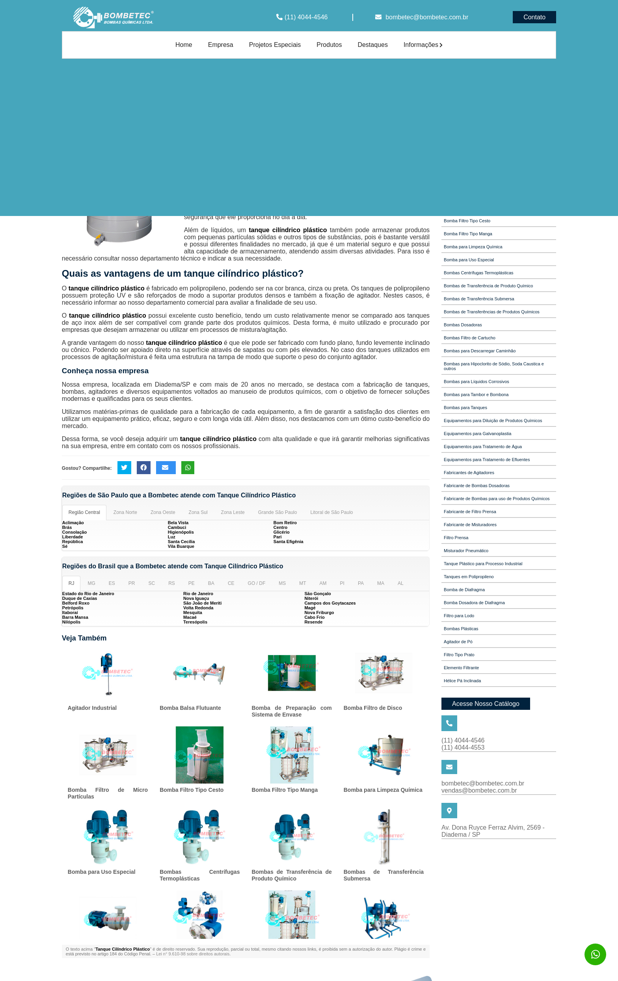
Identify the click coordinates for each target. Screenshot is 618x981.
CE (231, 583)
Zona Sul (198, 512)
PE (191, 583)
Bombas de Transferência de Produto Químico (291, 875)
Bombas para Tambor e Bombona (476, 394)
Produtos (329, 44)
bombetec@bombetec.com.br (426, 17)
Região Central (84, 512)
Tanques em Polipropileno (469, 576)
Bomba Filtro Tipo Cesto (191, 790)
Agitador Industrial (92, 708)
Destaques (372, 44)
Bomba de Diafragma (464, 589)
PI (342, 583)
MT (302, 583)
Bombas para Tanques (465, 407)
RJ (71, 583)
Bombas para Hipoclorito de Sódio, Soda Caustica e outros (494, 366)
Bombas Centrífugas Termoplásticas (200, 875)
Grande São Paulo (277, 512)
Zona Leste (233, 512)
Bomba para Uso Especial (102, 872)
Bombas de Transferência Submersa (479, 298)
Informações (423, 44)
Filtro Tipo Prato (459, 654)
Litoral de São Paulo (331, 512)
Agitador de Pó (458, 641)
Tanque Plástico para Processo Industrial (483, 563)
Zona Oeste (163, 512)
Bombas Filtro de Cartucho (469, 337)
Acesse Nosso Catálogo (485, 703)
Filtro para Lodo (459, 615)
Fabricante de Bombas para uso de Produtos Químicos (496, 498)
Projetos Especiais (275, 44)
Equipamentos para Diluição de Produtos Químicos (493, 420)
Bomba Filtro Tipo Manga (284, 790)
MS (282, 583)
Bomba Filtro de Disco (373, 708)
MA (380, 583)
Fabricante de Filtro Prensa (470, 511)
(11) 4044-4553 (462, 747)
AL (401, 583)
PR (131, 583)
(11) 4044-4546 (306, 17)
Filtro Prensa (456, 537)
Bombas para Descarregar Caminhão (480, 350)
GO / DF (257, 583)
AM (323, 583)
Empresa (220, 44)
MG (91, 583)
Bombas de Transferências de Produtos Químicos (492, 311)
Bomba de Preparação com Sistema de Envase (291, 711)
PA (361, 583)
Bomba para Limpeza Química (383, 790)
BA (211, 583)
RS (171, 583)
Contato (534, 17)
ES (112, 583)
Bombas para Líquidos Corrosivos (476, 381)
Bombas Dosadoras (463, 324)
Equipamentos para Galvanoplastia (477, 433)
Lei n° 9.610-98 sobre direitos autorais (192, 953)
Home (183, 44)
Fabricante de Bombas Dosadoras (477, 485)
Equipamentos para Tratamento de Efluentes (487, 459)
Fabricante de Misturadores (470, 524)
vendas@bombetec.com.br (479, 790)
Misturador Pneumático (466, 550)
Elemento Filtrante (461, 667)
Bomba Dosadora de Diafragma (474, 602)
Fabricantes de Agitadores (469, 472)
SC (152, 583)
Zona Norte (125, 512)
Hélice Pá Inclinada (462, 680)
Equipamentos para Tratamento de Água (483, 446)
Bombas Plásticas (461, 628)
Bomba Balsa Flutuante (190, 708)
